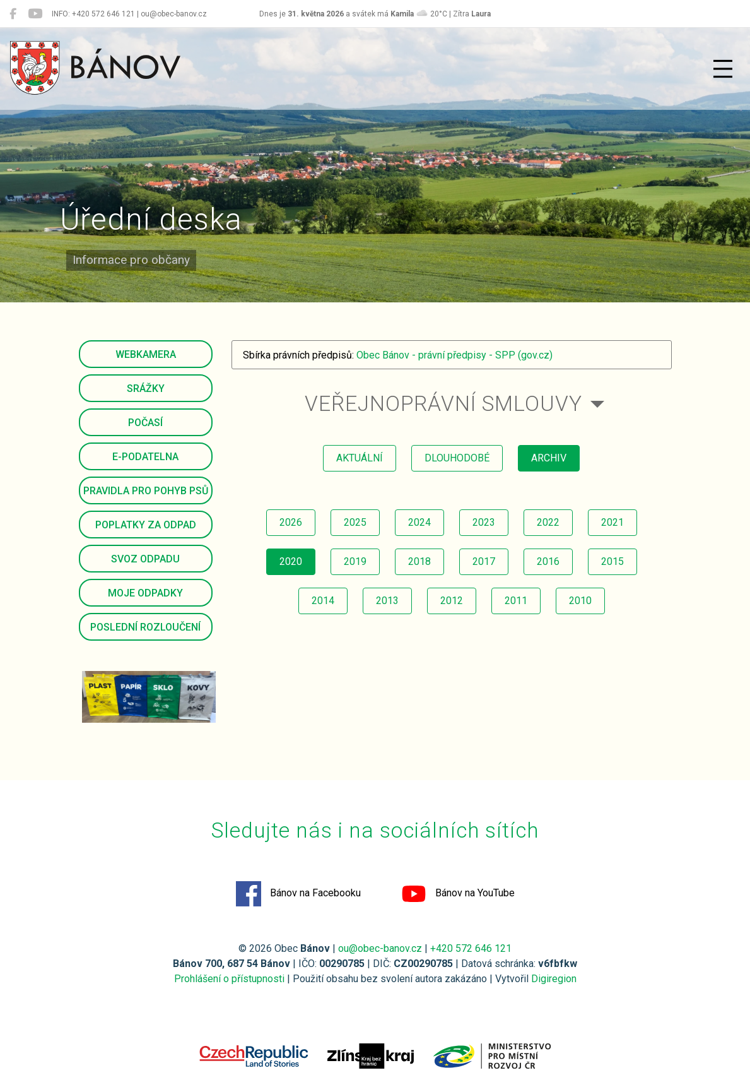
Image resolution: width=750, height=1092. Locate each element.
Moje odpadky (145, 593)
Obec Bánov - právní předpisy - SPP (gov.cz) (454, 355)
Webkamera (145, 354)
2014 (323, 601)
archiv (548, 458)
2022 (548, 522)
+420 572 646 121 (471, 948)
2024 (419, 522)
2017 (483, 561)
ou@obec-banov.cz (380, 948)
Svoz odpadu (145, 559)
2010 (580, 601)
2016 (548, 561)
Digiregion (554, 979)
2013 (387, 601)
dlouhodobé (457, 458)
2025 (355, 522)
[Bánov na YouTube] (35, 13)
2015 (612, 561)
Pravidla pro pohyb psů (145, 491)
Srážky (146, 389)
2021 (612, 522)
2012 (451, 601)
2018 (419, 561)
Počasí (145, 423)
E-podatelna (145, 457)
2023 (483, 522)
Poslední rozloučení (145, 627)
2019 (355, 561)
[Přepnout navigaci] (723, 69)
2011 (516, 601)
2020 (290, 561)
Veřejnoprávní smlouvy (443, 403)
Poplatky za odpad (145, 525)
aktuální (359, 458)
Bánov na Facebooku (298, 893)
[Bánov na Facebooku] (12, 13)
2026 (290, 522)
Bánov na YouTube (458, 893)
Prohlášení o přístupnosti (229, 979)
